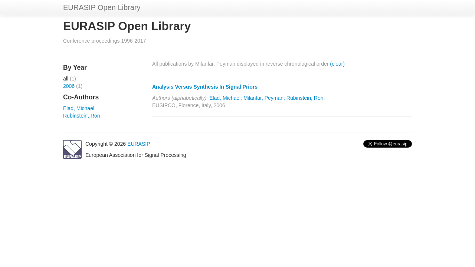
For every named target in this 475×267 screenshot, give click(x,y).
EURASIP (138, 144)
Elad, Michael (78, 108)
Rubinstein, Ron (81, 116)
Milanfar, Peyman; (264, 98)
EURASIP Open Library (102, 7)
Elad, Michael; (225, 98)
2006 (69, 86)
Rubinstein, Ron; (305, 98)
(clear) (337, 64)
